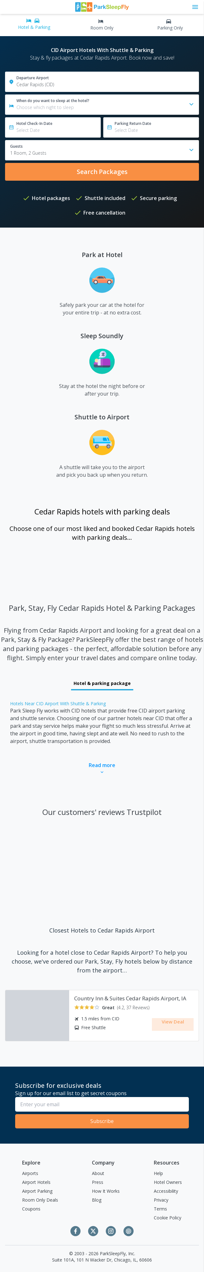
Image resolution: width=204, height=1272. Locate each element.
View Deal (173, 1024)
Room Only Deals (40, 1200)
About (98, 1173)
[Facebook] (75, 1231)
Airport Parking (37, 1191)
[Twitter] (93, 1231)
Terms (160, 1209)
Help (158, 1173)
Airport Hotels (36, 1182)
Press (97, 1182)
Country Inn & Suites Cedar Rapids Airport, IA (130, 998)
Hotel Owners (168, 1182)
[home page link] (102, 7)
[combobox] (102, 150)
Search (102, 171)
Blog (96, 1200)
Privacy (161, 1200)
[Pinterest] (128, 1231)
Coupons (31, 1209)
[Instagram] (111, 1231)
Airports (30, 1173)
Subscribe (102, 1121)
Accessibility (166, 1191)
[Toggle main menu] (195, 7)
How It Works (106, 1191)
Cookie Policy (167, 1218)
